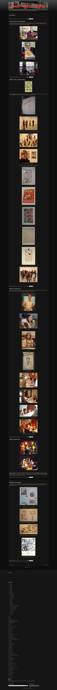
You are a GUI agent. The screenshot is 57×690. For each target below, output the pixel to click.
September (11, 597)
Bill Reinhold (10, 624)
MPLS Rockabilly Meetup (11, 654)
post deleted (12, 15)
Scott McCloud (10, 662)
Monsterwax (10, 653)
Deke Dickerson (10, 629)
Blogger (33, 688)
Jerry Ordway (10, 640)
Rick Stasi (9, 661)
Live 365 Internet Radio (11, 644)
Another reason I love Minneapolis (17, 21)
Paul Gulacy (10, 657)
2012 (10, 588)
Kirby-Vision (10, 642)
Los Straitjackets (10, 645)
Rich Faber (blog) (10, 659)
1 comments (24, 560)
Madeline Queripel (24, 561)
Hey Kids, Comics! (10, 637)
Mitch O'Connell (10, 651)
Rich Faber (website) (11, 660)
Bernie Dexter (10, 623)
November (11, 595)
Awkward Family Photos (11, 622)
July (10, 599)
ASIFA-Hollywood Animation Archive (13, 621)
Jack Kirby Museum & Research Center (13, 639)
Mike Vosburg (10, 650)
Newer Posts (11, 564)
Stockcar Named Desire (14, 439)
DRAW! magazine (10, 631)
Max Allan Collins (10, 648)
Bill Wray (9, 625)
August (11, 598)
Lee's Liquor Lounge (11, 643)
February (11, 612)
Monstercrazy (10, 652)
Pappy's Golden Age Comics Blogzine (13, 655)
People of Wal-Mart (10, 658)
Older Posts (46, 564)
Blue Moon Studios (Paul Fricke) (12, 626)
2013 (10, 587)
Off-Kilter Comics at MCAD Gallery (17, 79)
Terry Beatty (11, 679)
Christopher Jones (10, 627)
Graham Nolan (10, 635)
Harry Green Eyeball (11, 636)
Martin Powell (10, 647)
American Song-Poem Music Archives (13, 620)
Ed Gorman (9, 632)
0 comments (24, 286)
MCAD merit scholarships (30, 561)
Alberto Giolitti (10, 619)
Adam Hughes (10, 618)
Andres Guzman (13, 561)
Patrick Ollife (10, 656)
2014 (10, 586)
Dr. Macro (9, 630)
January (11, 613)
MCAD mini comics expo (15, 288)
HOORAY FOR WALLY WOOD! (12, 638)
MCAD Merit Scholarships (15, 482)
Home (29, 564)
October (11, 596)
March (11, 611)
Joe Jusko (9, 641)
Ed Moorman (20, 561)
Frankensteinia (10, 633)
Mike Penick (10, 649)
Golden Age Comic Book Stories (12, 634)
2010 (10, 590)
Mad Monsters (10, 646)
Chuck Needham (10, 628)
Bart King (17, 561)
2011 (10, 589)
